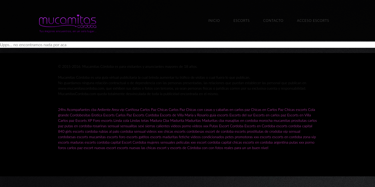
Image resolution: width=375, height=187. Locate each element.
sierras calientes (157, 126)
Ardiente (104, 109)
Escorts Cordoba (146, 115)
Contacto (273, 20)
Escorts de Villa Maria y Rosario (184, 115)
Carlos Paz (148, 109)
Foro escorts (103, 120)
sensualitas (128, 126)
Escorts (241, 20)
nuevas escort (105, 147)
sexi (141, 126)
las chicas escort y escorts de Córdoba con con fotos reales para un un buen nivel (204, 147)
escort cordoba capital (214, 142)
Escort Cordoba (231, 126)
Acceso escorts (313, 20)
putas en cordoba (78, 126)
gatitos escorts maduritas (158, 137)
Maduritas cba (213, 120)
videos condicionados (207, 137)
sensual (113, 126)
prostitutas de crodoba (264, 131)
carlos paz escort (80, 147)
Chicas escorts (295, 109)
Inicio (214, 20)
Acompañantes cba (81, 109)
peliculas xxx (186, 142)
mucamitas (281, 120)
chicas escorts (175, 131)
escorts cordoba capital (294, 126)
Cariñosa (132, 109)
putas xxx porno (301, 142)
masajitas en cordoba (241, 120)
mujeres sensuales (161, 142)
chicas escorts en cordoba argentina (260, 142)
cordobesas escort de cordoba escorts (216, 131)
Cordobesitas (80, 115)
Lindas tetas (139, 120)
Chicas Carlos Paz (171, 109)
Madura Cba (159, 120)
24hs (62, 109)
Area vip (117, 109)
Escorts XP (83, 120)
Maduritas (193, 120)
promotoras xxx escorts (253, 137)
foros (62, 147)
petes (229, 137)
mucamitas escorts (104, 137)
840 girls (65, 131)
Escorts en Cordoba (259, 126)
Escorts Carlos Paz (117, 115)
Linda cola (121, 120)
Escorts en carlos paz (269, 115)
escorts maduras (71, 142)
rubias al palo (109, 131)
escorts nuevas (128, 147)
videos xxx (200, 126)
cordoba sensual (133, 131)
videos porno (181, 126)
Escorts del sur (240, 115)
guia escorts (219, 115)
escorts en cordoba (287, 137)
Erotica (96, 115)
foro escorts (128, 137)
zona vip (309, 137)
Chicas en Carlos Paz (267, 109)
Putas (213, 126)
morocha (266, 120)
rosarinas (100, 126)
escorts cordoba (85, 131)
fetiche (185, 137)
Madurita (177, 120)
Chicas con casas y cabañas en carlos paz (218, 109)
